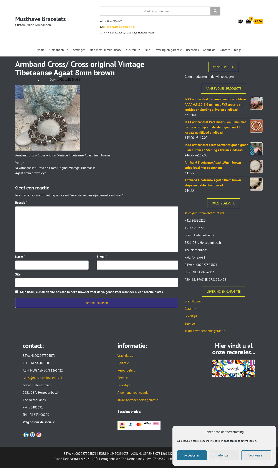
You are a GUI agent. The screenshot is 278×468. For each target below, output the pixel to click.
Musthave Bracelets (40, 19)
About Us (209, 50)
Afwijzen (224, 455)
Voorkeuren (256, 455)
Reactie (21, 203)
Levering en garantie (168, 50)
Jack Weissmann (69, 79)
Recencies (192, 50)
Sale (147, 50)
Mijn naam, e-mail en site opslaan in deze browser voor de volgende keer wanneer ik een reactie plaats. (92, 292)
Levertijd (191, 316)
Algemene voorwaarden (133, 392)
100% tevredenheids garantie (205, 331)
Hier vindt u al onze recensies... (233, 348)
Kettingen (79, 50)
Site (18, 274)
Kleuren (133, 49)
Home (40, 50)
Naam (20, 257)
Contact (225, 50)
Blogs (238, 50)
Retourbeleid (126, 370)
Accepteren (192, 455)
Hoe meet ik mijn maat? (105, 50)
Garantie (190, 309)
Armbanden (58, 49)
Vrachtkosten (193, 301)
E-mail (102, 257)
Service (190, 323)
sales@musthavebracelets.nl (119, 26)
